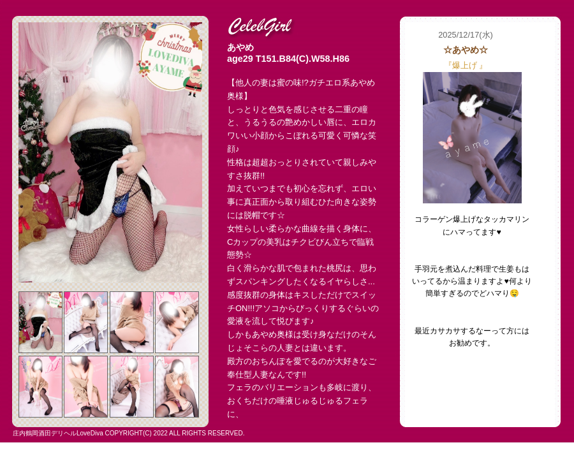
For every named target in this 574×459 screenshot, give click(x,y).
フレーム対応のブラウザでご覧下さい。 (480, 224)
